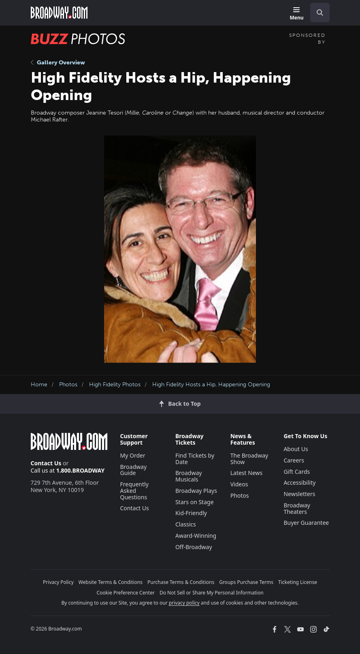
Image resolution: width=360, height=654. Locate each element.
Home (39, 384)
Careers (293, 460)
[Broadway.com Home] (59, 12)
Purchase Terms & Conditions (180, 582)
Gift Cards (296, 471)
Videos (239, 484)
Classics (185, 524)
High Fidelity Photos (115, 384)
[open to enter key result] (320, 12)
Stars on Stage (194, 502)
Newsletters (299, 494)
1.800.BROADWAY (80, 470)
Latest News (246, 473)
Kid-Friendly (191, 513)
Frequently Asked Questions (134, 490)
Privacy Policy (58, 582)
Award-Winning (195, 535)
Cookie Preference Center (125, 592)
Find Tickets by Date (194, 459)
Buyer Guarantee (306, 522)
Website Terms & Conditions (111, 582)
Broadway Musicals (188, 476)
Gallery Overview (58, 62)
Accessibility (299, 482)
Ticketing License (297, 582)
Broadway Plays (196, 490)
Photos (68, 384)
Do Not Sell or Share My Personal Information (212, 592)
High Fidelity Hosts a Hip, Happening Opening (211, 384)
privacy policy (184, 602)
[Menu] (296, 13)
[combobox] (317, 12)
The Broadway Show (249, 459)
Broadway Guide (133, 470)
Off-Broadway (193, 547)
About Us (295, 449)
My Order (132, 455)
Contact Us (46, 463)
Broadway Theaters (296, 508)
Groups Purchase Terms (246, 582)
